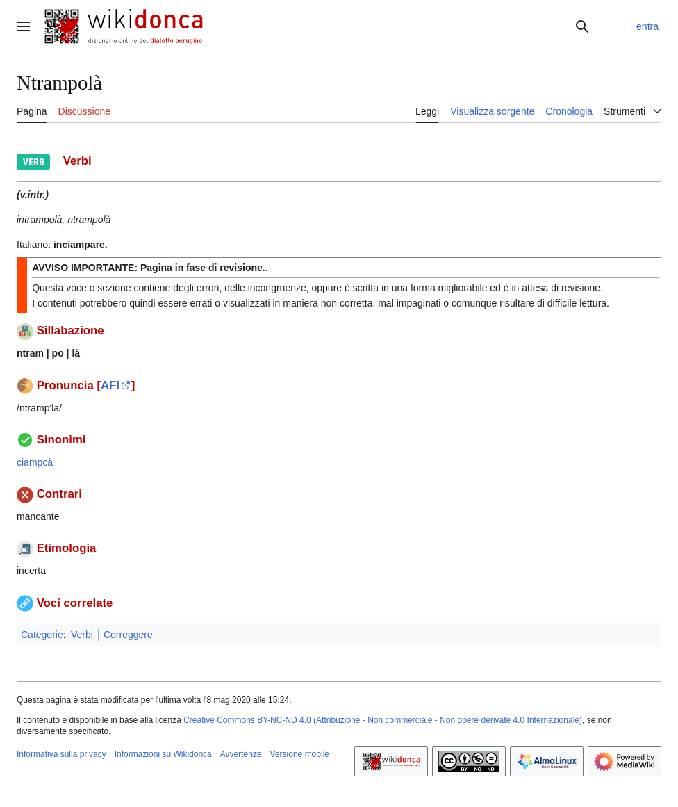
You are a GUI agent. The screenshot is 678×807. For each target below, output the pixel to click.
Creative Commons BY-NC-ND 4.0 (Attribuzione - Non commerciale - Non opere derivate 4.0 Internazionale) (382, 720)
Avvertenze (241, 754)
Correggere (128, 634)
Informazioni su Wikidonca (163, 754)
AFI (110, 385)
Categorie (42, 634)
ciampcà (35, 462)
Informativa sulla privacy (61, 754)
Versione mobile (299, 754)
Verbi (82, 634)
